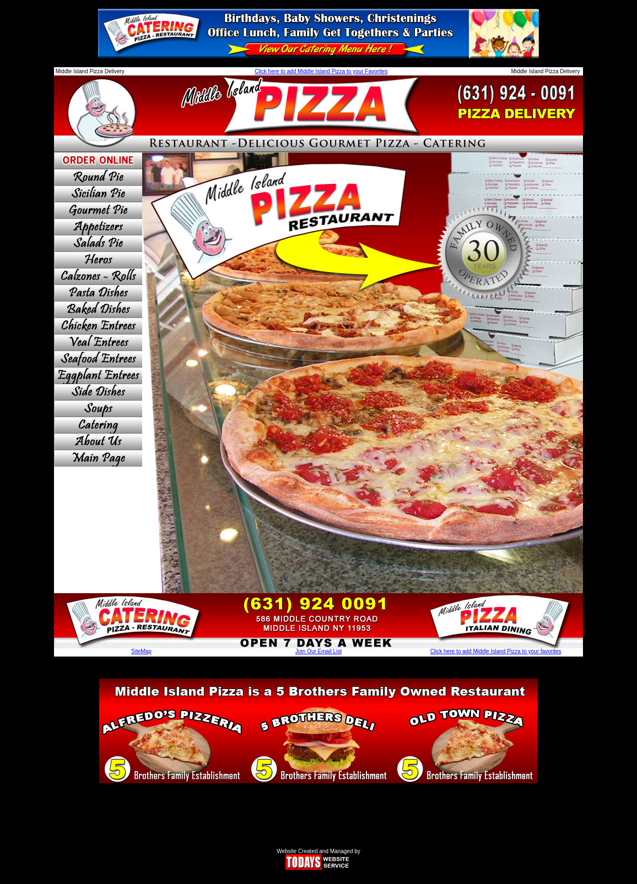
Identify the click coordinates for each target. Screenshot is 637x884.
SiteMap (141, 651)
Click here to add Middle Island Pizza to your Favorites (321, 71)
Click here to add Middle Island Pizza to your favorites (496, 651)
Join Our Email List (318, 651)
